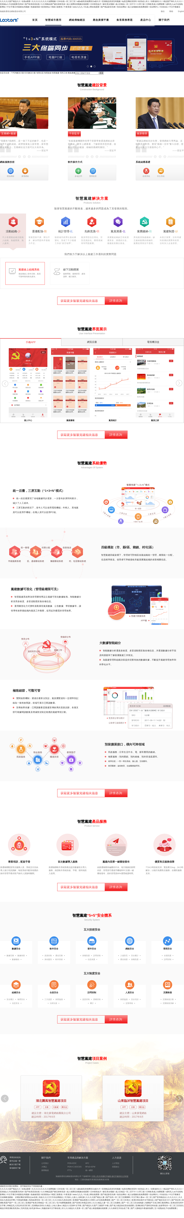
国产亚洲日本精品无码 (82, 1203)
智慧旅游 (48, 73)
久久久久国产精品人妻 (95, 1197)
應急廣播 (71, 73)
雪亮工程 (63, 73)
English (181, 11)
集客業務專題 (125, 20)
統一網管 (89, 1170)
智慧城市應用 (53, 20)
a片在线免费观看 (103, 1200)
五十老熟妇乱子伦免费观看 (165, 1208)
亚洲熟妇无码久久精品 (41, 1205)
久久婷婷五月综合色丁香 (119, 1208)
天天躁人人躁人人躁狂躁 (74, 1197)
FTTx (69, 1170)
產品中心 (145, 20)
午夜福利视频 (22, 1200)
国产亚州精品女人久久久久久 (165, 1197)
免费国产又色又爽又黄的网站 (157, 1203)
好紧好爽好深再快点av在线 (26, 1197)
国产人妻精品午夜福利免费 (142, 1208)
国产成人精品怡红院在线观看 (122, 1205)
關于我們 (164, 20)
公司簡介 (45, 1163)
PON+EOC (72, 1163)
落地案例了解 (15, 1168)
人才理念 (115, 1163)
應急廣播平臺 (101, 20)
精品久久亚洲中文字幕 (72, 1205)
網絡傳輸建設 (77, 20)
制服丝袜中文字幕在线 (51, 1208)
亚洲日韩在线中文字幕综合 (143, 1200)
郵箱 (171, 11)
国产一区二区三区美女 (121, 1200)
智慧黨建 (55, 73)
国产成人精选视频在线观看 (96, 1208)
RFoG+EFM (90, 1167)
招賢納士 (115, 1167)
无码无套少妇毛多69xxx (31, 1208)
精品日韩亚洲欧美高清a (10, 1208)
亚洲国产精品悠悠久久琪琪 (84, 1200)
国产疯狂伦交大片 (162, 1200)
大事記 (44, 1167)
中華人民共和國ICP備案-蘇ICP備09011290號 (109, 1176)
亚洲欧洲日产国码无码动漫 (146, 1205)
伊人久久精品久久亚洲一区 (73, 1208)
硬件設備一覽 (15, 1161)
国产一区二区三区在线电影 (133, 1203)
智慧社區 (40, 73)
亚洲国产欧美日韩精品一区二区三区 (40, 1203)
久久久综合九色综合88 (62, 1200)
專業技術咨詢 (15, 1157)
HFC (87, 1163)
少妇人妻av (57, 1205)
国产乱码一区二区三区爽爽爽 (118, 1197)
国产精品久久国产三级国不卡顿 (96, 1205)
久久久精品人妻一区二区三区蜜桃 (106, 1203)
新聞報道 (45, 1170)
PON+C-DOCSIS (74, 1167)
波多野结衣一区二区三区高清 (171, 1205)
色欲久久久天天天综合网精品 (51, 1197)
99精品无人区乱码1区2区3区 (19, 1205)
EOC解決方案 (30, 73)
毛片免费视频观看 (64, 1203)
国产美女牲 (176, 1200)
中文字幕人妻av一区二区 (141, 1197)
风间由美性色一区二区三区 (40, 1200)
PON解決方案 (18, 73)
